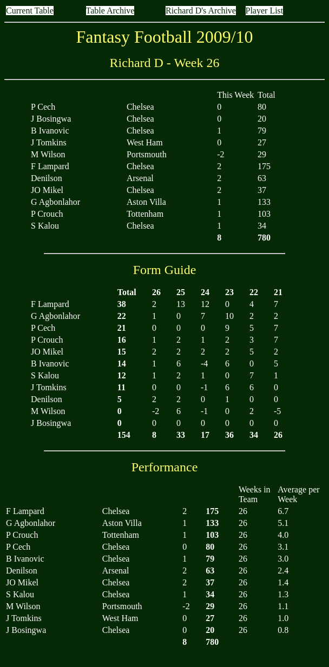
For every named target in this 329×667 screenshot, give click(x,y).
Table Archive (110, 10)
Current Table (30, 10)
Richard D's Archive (201, 10)
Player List (265, 10)
